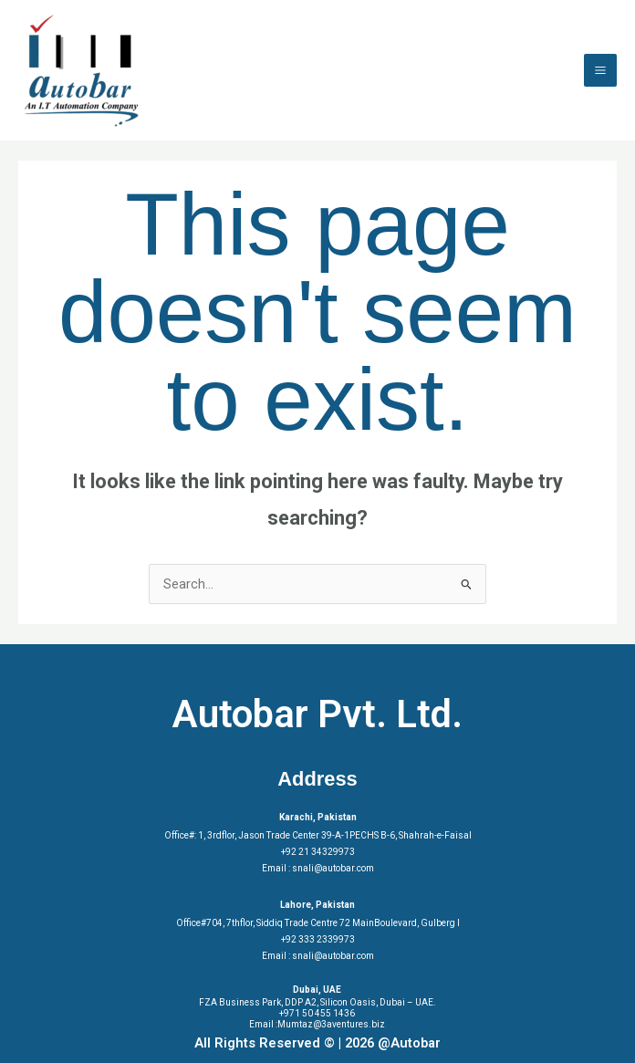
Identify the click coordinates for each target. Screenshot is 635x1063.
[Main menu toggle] (600, 70)
